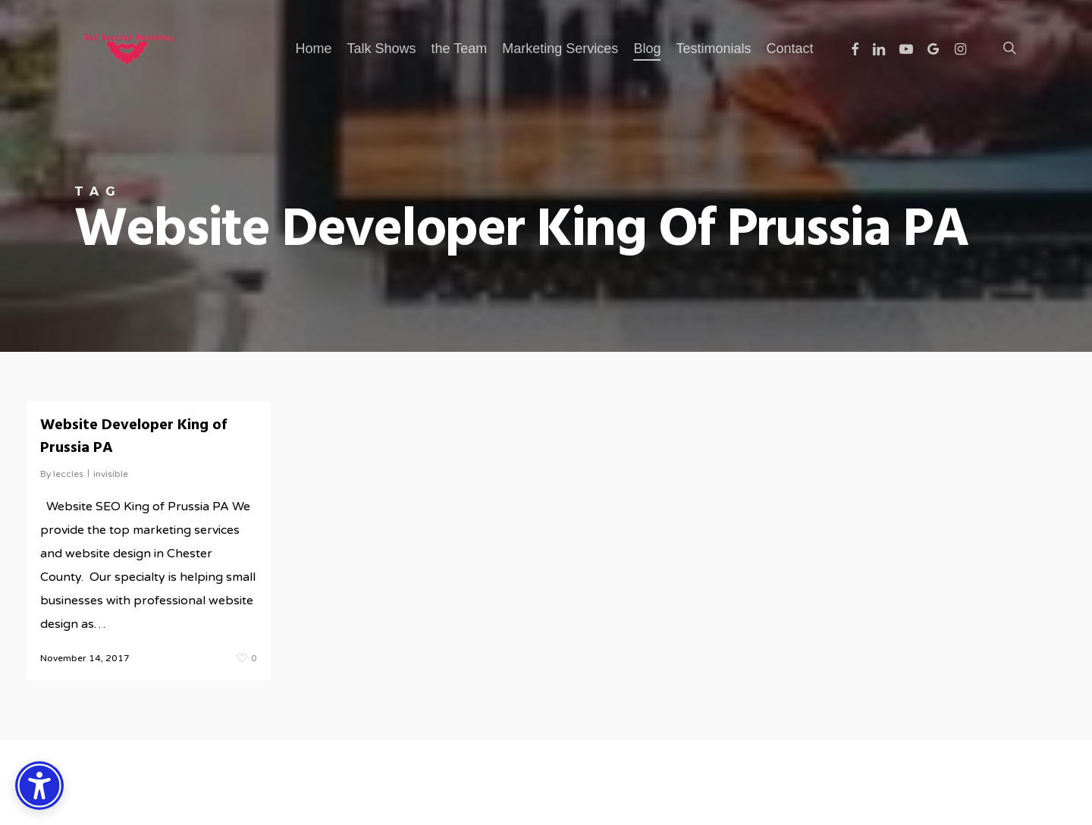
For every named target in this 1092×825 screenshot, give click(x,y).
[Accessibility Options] (39, 785)
